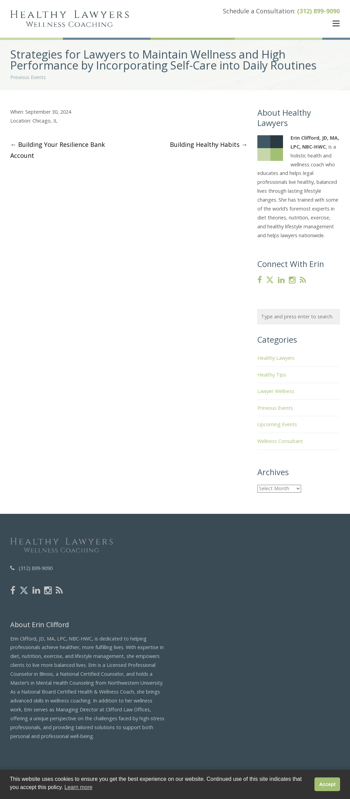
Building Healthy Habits (208, 144)
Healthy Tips (271, 374)
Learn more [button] (79, 787)
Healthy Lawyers (276, 358)
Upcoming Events (277, 424)
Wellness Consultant (280, 441)
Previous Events (28, 77)
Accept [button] (327, 784)
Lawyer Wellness (275, 391)
